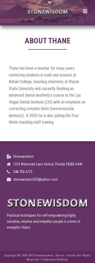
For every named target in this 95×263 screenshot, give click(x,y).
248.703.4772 (22, 172)
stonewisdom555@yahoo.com (35, 179)
